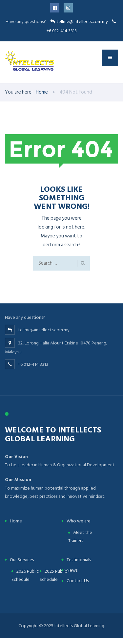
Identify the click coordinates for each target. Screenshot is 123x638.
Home (16, 521)
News (72, 570)
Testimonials (79, 559)
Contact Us (78, 580)
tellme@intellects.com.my (82, 21)
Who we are (79, 521)
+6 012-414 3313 (62, 30)
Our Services (22, 559)
